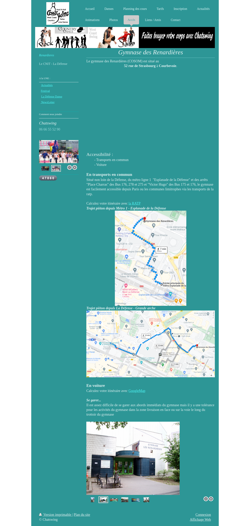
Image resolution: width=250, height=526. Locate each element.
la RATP (135, 203)
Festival (45, 90)
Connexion (203, 515)
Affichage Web (200, 520)
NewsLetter (47, 102)
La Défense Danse (51, 96)
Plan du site (82, 515)
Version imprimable (55, 515)
